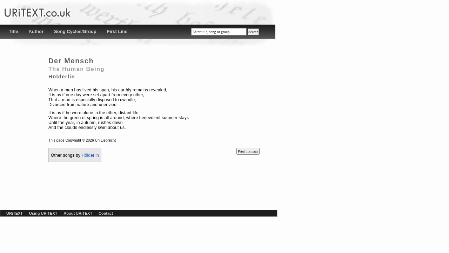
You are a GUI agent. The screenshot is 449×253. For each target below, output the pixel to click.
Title (13, 31)
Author (36, 31)
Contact (106, 213)
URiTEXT (14, 213)
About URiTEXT (77, 213)
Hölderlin (90, 155)
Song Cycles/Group (75, 31)
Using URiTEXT (43, 213)
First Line (117, 31)
